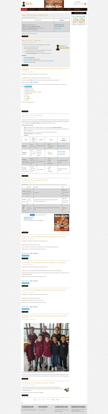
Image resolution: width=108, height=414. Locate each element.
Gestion (69, 10)
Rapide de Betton (61, 24)
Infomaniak (83, 411)
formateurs (26, 135)
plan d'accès (45, 132)
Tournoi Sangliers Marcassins (30, 28)
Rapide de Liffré (61, 26)
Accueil (25, 9)
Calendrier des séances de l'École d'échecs (29, 33)
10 (25, 390)
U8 (30, 390)
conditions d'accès (50, 60)
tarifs (25, 57)
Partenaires (77, 10)
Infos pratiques (60, 10)
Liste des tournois (58, 28)
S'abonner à (22, 402)
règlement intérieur (36, 59)
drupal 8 (76, 411)
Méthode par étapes (61, 151)
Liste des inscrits (27, 217)
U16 (42, 388)
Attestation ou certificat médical (29, 62)
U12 (58, 388)
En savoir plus (25, 36)
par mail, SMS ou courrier (34, 46)
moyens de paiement (31, 57)
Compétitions (32, 10)
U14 (51, 388)
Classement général (28, 86)
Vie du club (51, 10)
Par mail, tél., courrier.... (42, 409)
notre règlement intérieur (35, 123)
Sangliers (31, 82)
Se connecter (77, 1)
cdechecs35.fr (77, 409)
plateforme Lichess (61, 154)
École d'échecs (41, 10)
